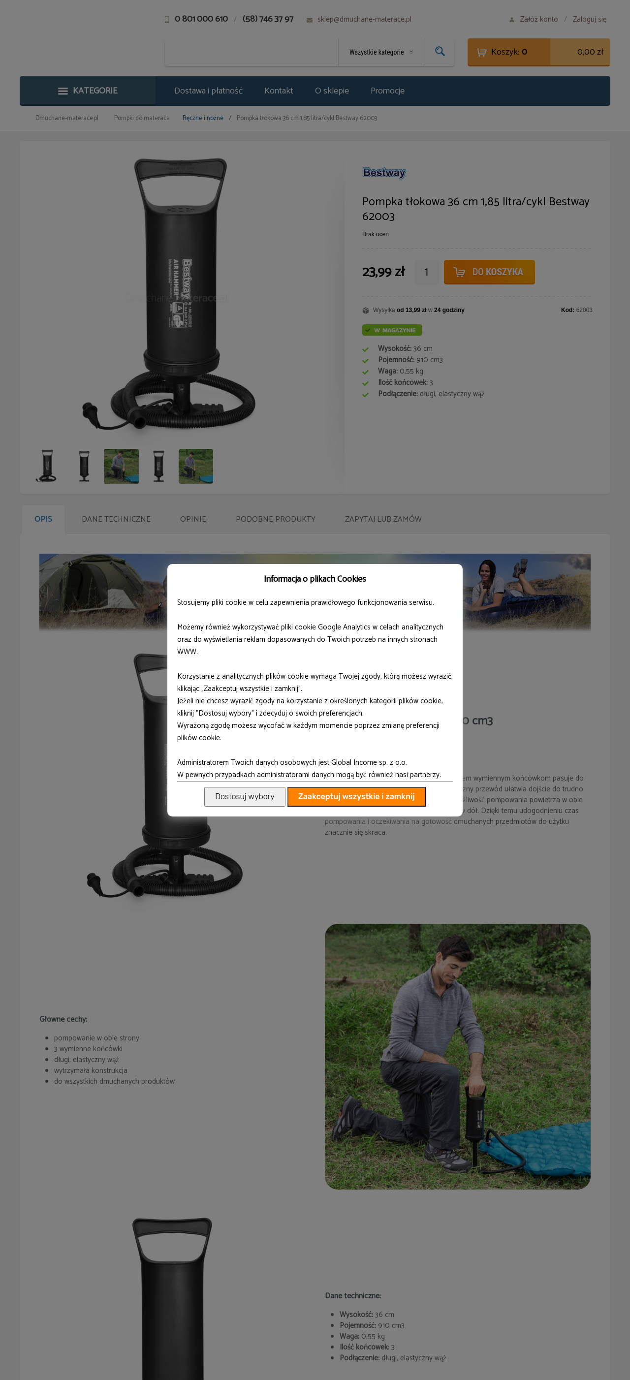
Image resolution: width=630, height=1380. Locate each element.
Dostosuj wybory (244, 796)
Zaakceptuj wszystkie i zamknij (356, 796)
